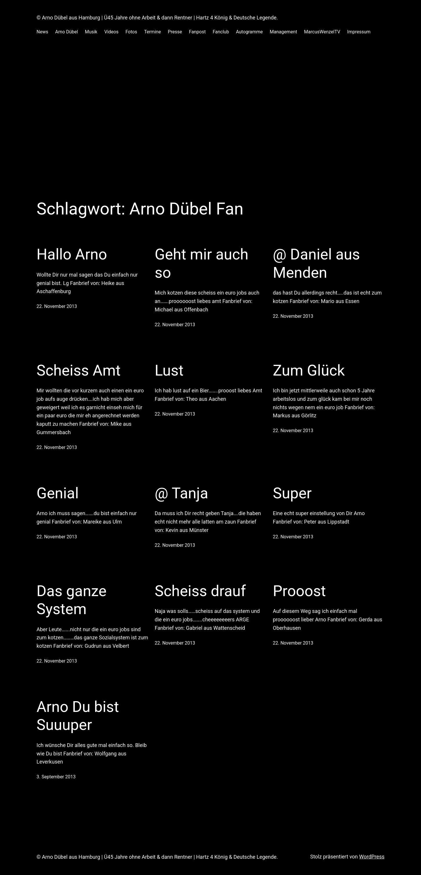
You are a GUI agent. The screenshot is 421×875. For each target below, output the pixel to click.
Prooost (299, 591)
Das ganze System (71, 600)
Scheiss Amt (79, 370)
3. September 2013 (56, 777)
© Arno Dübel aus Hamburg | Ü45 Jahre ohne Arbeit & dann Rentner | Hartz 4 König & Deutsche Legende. (157, 18)
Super (292, 493)
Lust (169, 370)
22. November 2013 (57, 306)
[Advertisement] (210, 104)
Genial (58, 493)
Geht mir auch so (201, 263)
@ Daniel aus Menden (316, 263)
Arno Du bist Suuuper (78, 716)
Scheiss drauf (200, 591)
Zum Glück (309, 370)
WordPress (371, 857)
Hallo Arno (72, 254)
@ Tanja (181, 493)
